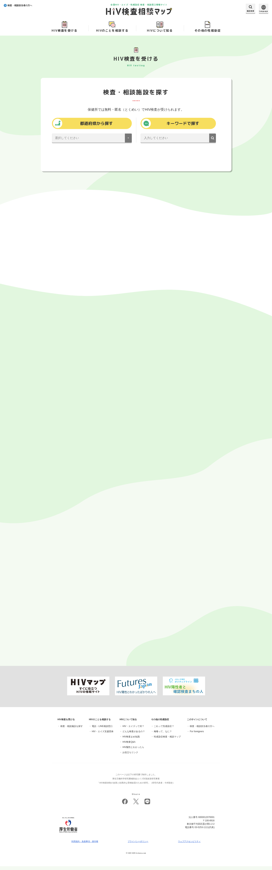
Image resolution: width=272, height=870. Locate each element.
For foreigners (197, 735)
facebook (125, 805)
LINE (147, 805)
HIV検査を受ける (64, 32)
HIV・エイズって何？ (133, 730)
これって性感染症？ (164, 730)
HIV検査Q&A (128, 745)
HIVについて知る (160, 32)
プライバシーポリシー (138, 845)
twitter (136, 805)
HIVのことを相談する (112, 32)
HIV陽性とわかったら (133, 751)
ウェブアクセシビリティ (189, 845)
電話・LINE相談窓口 (102, 730)
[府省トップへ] (68, 837)
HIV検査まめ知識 (131, 740)
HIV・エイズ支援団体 (102, 735)
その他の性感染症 (207, 32)
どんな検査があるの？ (133, 735)
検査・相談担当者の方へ (202, 730)
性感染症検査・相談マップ (167, 740)
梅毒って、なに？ (163, 735)
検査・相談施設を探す (71, 730)
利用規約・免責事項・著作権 (84, 845)
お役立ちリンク (130, 756)
